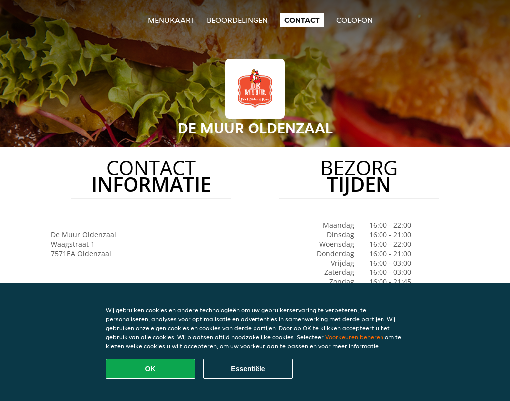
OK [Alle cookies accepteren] (150, 369)
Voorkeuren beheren (354, 337)
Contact (302, 20)
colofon (354, 20)
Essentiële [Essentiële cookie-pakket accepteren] (248, 369)
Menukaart (171, 20)
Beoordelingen (237, 20)
